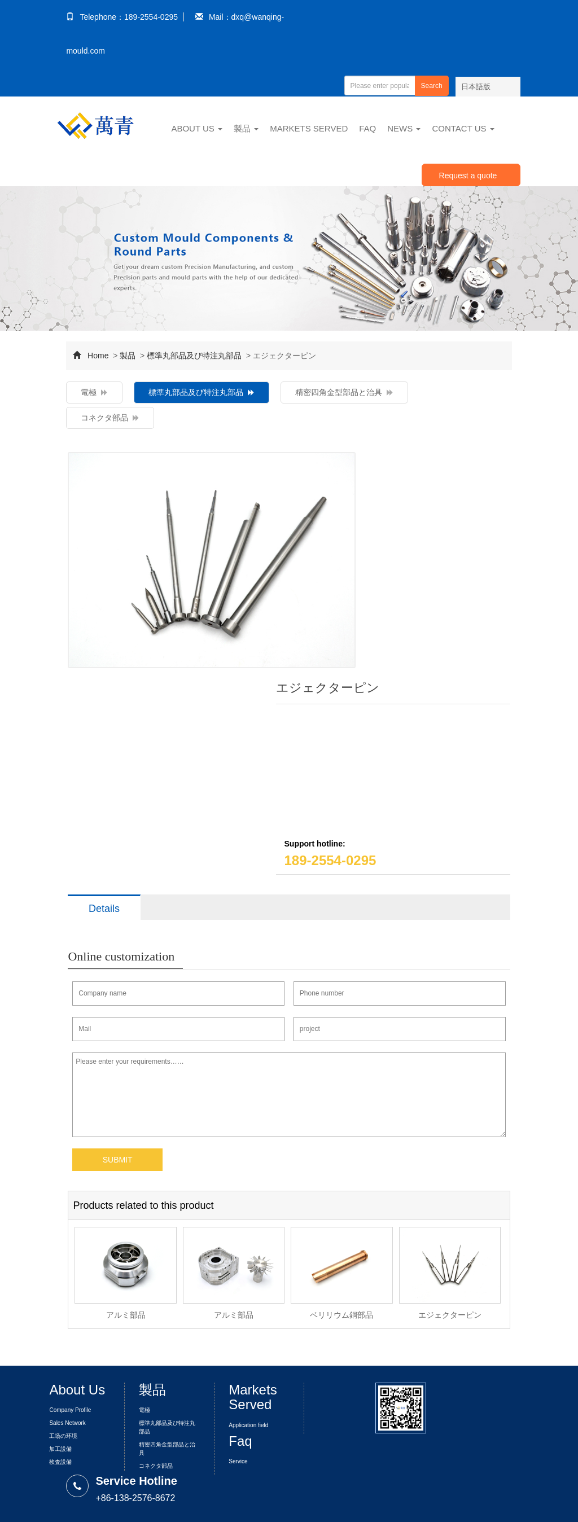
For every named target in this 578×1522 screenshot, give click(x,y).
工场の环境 (63, 1436)
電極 (94, 392)
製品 (246, 128)
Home (97, 355)
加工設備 (60, 1449)
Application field (248, 1425)
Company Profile (70, 1410)
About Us (196, 128)
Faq (367, 128)
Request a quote (468, 175)
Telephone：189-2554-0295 (122, 16)
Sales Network (67, 1423)
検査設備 (60, 1462)
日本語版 (476, 86)
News (404, 128)
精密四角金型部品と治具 (344, 392)
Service (238, 1461)
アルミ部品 (126, 1314)
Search (432, 86)
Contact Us (463, 128)
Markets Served (309, 128)
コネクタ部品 (110, 417)
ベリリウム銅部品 (341, 1314)
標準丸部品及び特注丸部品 (194, 355)
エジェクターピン (449, 1314)
